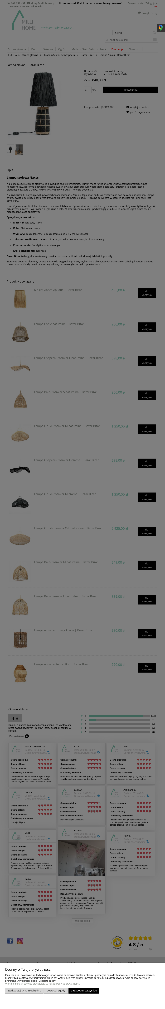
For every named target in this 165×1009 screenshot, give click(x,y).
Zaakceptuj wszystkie (84, 990)
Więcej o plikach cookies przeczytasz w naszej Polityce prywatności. (42, 983)
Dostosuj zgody (56, 990)
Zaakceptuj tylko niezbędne (24, 990)
